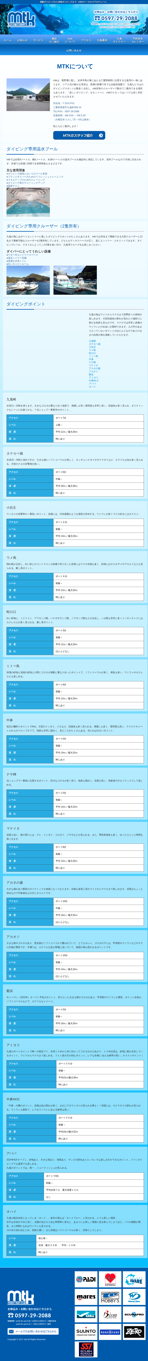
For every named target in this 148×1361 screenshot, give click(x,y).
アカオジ (93, 371)
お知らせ (22, 40)
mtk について (70, 40)
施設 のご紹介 (54, 40)
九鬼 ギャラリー (119, 40)
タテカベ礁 (94, 344)
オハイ (92, 386)
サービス (38, 40)
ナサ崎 (92, 362)
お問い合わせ (74, 50)
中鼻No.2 (93, 380)
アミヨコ (93, 377)
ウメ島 (92, 350)
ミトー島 (93, 356)
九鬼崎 (92, 341)
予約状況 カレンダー (138, 40)
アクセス (86, 40)
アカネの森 (94, 368)
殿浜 (91, 374)
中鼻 (91, 359)
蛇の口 (92, 353)
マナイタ (93, 365)
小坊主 (92, 347)
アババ (92, 383)
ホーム (7, 40)
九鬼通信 (102, 40)
